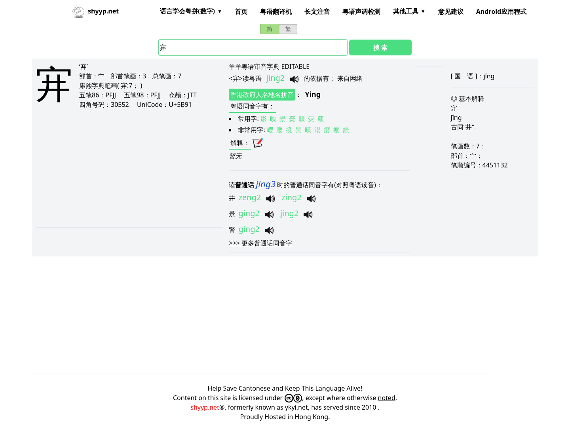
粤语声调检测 (361, 11)
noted (386, 397)
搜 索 (380, 47)
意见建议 (451, 11)
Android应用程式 (501, 11)
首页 (241, 11)
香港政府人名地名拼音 (262, 94)
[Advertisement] (115, 167)
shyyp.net (204, 407)
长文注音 (317, 11)
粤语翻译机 (276, 11)
